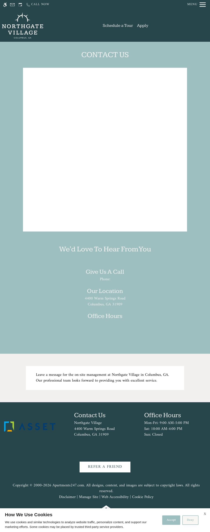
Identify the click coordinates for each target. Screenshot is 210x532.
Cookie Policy (143, 497)
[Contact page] (12, 4)
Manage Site (88, 497)
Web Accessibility (115, 497)
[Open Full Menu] (196, 4)
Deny (190, 520)
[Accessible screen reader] (5, 4)
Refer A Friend (105, 466)
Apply (142, 25)
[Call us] (37, 4)
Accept (171, 520)
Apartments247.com (68, 486)
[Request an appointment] (20, 4)
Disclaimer (67, 497)
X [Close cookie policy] (205, 514)
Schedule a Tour (118, 25)
